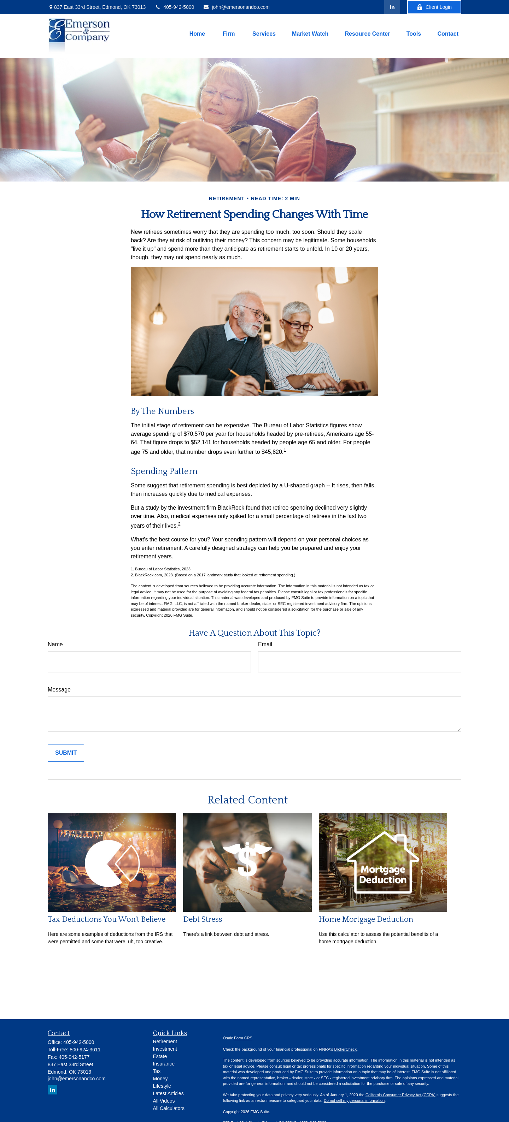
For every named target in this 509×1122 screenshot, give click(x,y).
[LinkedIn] (392, 7)
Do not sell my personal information (354, 1100)
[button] (197, 34)
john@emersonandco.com (236, 7)
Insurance (164, 1064)
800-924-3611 (85, 1049)
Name (55, 644)
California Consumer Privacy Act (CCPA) (400, 1095)
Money (160, 1078)
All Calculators (169, 1108)
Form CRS (243, 1038)
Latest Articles (168, 1093)
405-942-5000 (174, 7)
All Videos (164, 1101)
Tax (157, 1071)
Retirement (165, 1041)
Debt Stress (202, 919)
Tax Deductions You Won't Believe (106, 919)
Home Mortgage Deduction (366, 919)
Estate (160, 1056)
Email (265, 644)
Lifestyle (162, 1086)
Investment (165, 1049)
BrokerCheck (345, 1049)
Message (59, 690)
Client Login (434, 7)
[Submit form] (66, 753)
